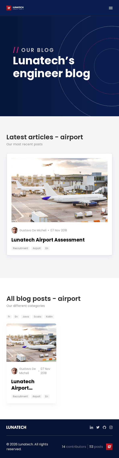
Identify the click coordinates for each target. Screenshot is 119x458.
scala (37, 316)
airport (37, 248)
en (46, 248)
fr (9, 316)
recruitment (20, 248)
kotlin (49, 316)
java (26, 316)
